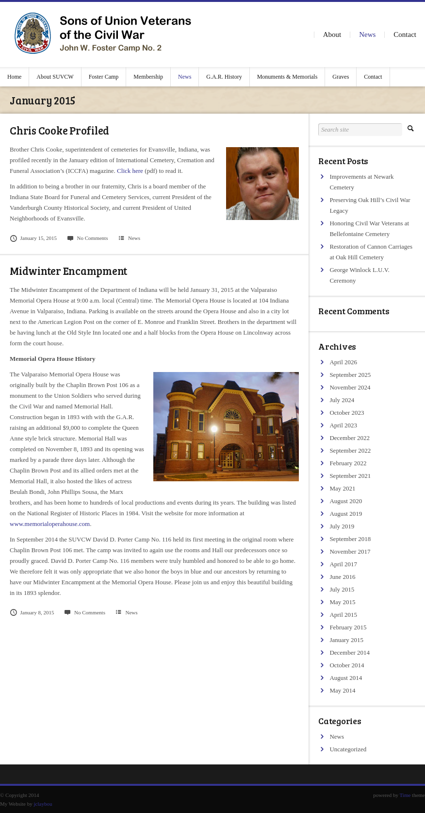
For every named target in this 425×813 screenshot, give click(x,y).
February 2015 (347, 627)
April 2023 (343, 425)
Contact (404, 34)
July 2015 (341, 589)
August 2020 (345, 501)
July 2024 (341, 400)
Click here (130, 170)
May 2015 (342, 602)
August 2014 (345, 677)
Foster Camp (104, 76)
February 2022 (347, 463)
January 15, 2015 (33, 238)
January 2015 (346, 640)
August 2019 (345, 513)
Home (14, 76)
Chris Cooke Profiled (59, 130)
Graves (340, 76)
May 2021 (342, 488)
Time (405, 795)
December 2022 (349, 437)
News (367, 34)
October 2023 (346, 412)
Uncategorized (347, 749)
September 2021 (350, 475)
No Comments (87, 238)
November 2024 (349, 387)
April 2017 (343, 564)
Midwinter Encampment (68, 270)
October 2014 (346, 665)
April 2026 (343, 362)
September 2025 (350, 374)
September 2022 (350, 450)
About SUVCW (54, 76)
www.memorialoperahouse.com (50, 523)
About (332, 34)
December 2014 (349, 652)
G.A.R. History (224, 76)
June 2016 (342, 576)
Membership (148, 76)
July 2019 (341, 526)
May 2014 (342, 690)
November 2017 (349, 551)
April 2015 (343, 614)
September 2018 (350, 538)
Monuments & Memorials (287, 76)
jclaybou (43, 804)
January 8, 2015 (32, 612)
